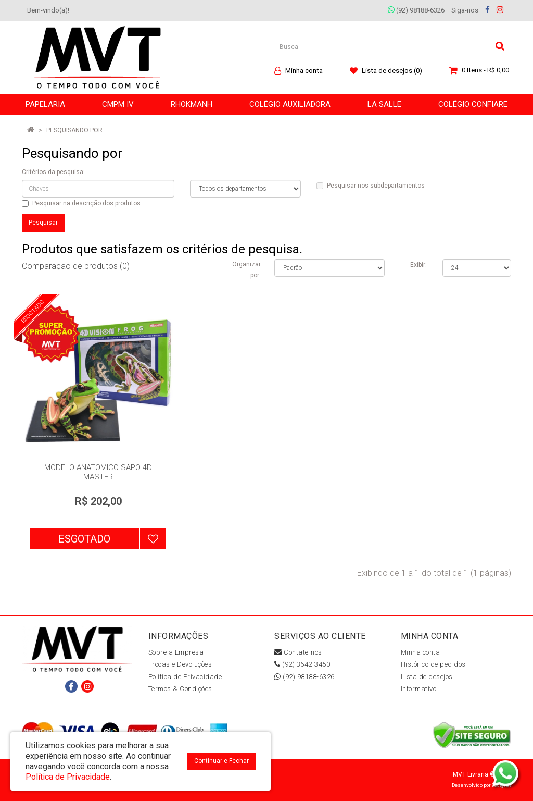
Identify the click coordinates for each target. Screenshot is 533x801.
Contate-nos (298, 652)
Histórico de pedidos (433, 664)
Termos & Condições (180, 689)
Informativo (419, 689)
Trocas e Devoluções (180, 664)
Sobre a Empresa (176, 652)
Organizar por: (246, 270)
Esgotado (84, 539)
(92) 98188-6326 (416, 10)
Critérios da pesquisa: (53, 172)
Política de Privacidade (185, 677)
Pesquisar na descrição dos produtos (81, 203)
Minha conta (420, 652)
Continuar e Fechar (221, 761)
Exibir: (418, 264)
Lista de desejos (427, 677)
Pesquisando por (74, 130)
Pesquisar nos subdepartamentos (370, 185)
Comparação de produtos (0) (76, 266)
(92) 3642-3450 (302, 664)
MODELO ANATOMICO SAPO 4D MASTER (98, 472)
